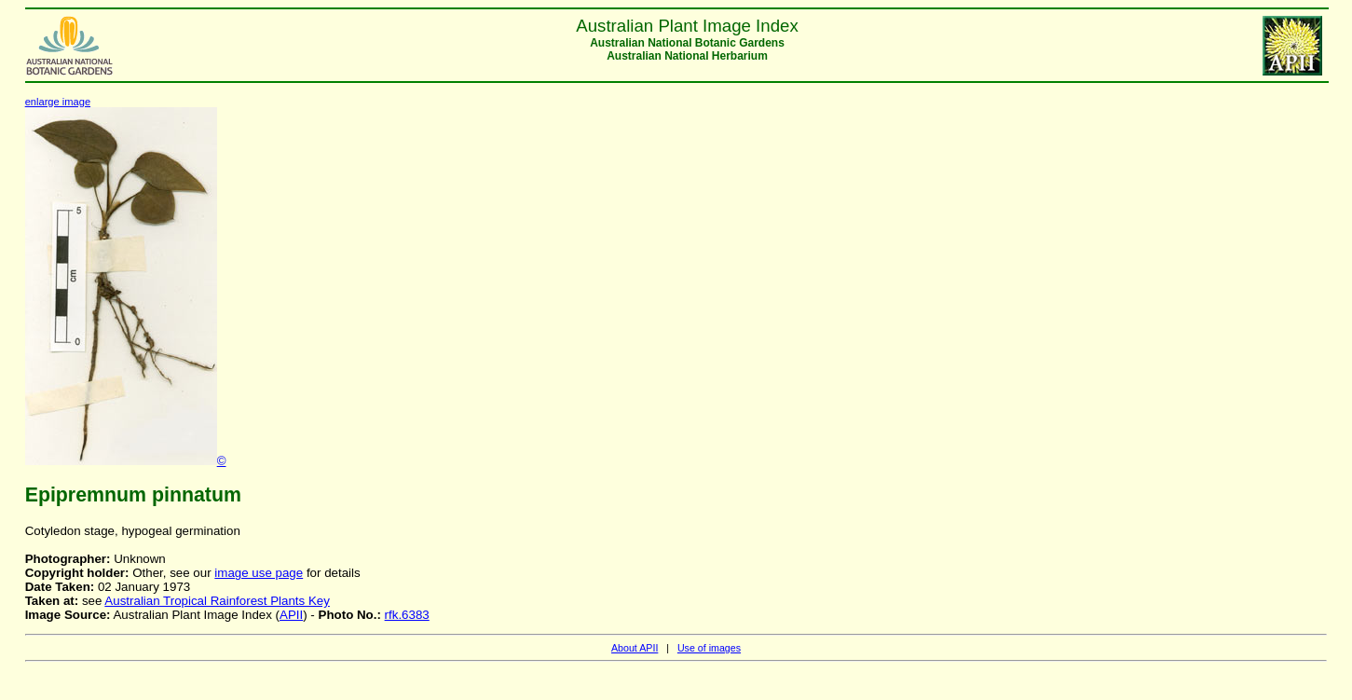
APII (291, 615)
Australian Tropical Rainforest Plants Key (217, 601)
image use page (258, 573)
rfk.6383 (407, 615)
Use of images (709, 647)
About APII (634, 647)
